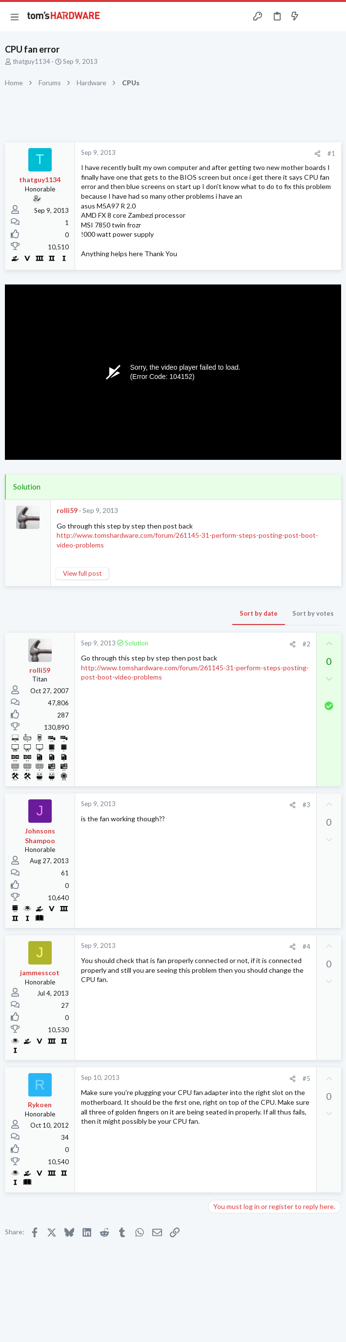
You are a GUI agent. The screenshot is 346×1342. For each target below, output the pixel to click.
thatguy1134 (31, 61)
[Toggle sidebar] (314, 16)
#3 (306, 805)
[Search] (333, 16)
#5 (306, 1078)
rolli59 (67, 510)
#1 (331, 153)
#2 (306, 644)
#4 (306, 946)
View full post (82, 573)
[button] (14, 16)
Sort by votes (313, 613)
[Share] (317, 153)
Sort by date (259, 613)
